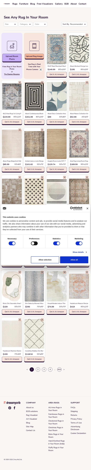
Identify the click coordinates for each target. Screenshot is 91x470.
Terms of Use (76, 422)
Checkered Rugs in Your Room (56, 422)
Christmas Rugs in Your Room (55, 429)
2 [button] (38, 369)
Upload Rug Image (34, 56)
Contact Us (30, 430)
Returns (74, 415)
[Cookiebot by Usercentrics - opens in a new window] (71, 208)
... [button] (54, 369)
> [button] (64, 369)
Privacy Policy (76, 419)
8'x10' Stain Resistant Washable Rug (64, 66)
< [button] (27, 369)
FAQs (73, 407)
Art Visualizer (31, 419)
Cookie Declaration (78, 433)
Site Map (30, 426)
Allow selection (45, 260)
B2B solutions (32, 411)
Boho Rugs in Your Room (55, 435)
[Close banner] (87, 208)
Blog (28, 422)
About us (30, 407)
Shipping (74, 411)
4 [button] (50, 369)
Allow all (74, 260)
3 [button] (44, 369)
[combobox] (5, 24)
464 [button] (59, 369)
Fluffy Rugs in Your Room (56, 449)
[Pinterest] (9, 407)
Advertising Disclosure (75, 428)
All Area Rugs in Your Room (55, 409)
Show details (78, 252)
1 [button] (31, 369)
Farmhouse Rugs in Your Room (56, 415)
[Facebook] (14, 407)
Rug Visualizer (32, 415)
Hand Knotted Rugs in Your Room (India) (56, 442)
